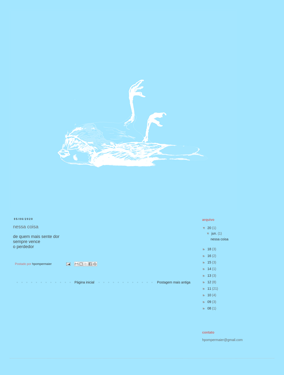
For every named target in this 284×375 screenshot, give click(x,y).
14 (209, 269)
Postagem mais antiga (173, 282)
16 (209, 256)
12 (209, 282)
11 (209, 288)
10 (209, 295)
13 (209, 275)
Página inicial (84, 282)
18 (209, 249)
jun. (214, 233)
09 (209, 302)
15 (209, 262)
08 (209, 308)
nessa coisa (219, 239)
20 (209, 228)
